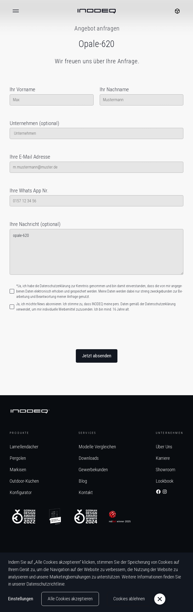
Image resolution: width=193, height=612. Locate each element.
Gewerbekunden (93, 469)
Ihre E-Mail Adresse (30, 157)
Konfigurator (21, 492)
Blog (83, 481)
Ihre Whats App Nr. (29, 191)
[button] (16, 11)
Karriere (163, 458)
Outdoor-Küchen (24, 481)
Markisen (18, 469)
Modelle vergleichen (97, 447)
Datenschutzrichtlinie (45, 584)
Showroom (165, 469)
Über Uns (164, 447)
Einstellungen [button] (20, 599)
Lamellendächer (24, 447)
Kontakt (86, 492)
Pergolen (18, 458)
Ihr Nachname (114, 89)
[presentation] (96, 331)
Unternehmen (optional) (34, 123)
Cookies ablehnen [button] (129, 599)
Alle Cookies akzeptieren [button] (70, 599)
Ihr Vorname (22, 89)
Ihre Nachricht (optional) (35, 224)
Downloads (89, 458)
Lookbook (164, 481)
